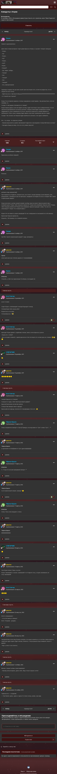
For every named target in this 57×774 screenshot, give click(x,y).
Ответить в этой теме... (11, 726)
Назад (6, 31)
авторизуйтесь (6, 719)
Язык (23, 771)
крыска (7, 16)
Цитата (7, 133)
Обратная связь (31, 771)
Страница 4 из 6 (28, 31)
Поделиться (28, 735)
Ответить (29, 25)
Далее (51, 31)
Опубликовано (14, 40)
